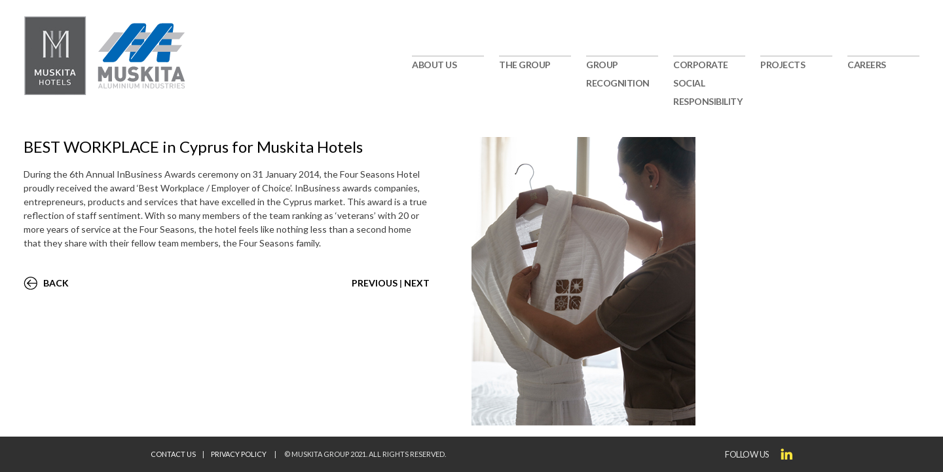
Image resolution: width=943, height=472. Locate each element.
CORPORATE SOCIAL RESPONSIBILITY (707, 83)
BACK (56, 282)
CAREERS (866, 64)
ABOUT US (434, 64)
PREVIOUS (375, 282)
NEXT (417, 282)
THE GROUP (525, 64)
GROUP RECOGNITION (618, 73)
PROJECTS (782, 64)
